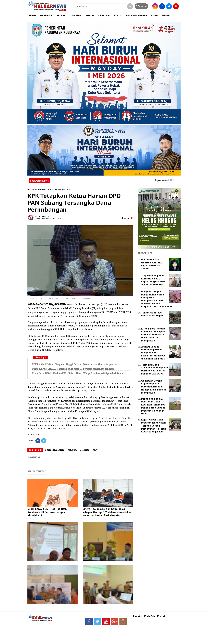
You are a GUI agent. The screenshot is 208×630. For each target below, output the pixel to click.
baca (125, 218)
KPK (68, 189)
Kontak (161, 616)
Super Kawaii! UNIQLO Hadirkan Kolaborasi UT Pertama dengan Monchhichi (73, 369)
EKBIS (117, 15)
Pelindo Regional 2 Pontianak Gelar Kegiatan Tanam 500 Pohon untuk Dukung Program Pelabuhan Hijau (153, 406)
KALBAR (61, 15)
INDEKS (166, 15)
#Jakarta (84, 449)
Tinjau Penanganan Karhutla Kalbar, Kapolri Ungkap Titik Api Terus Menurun (153, 280)
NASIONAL (46, 15)
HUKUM (90, 15)
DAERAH (76, 15)
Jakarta (62, 189)
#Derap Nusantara (54, 449)
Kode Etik (149, 616)
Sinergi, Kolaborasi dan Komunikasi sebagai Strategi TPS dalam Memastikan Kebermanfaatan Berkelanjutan (107, 512)
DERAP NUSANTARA (136, 15)
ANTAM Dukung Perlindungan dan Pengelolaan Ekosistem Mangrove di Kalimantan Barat (153, 352)
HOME (32, 15)
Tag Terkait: (35, 449)
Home (30, 189)
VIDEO (154, 15)
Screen (141, 6)
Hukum (54, 189)
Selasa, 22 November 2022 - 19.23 (48, 219)
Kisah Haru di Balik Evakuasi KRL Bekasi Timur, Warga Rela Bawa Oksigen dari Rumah (78, 373)
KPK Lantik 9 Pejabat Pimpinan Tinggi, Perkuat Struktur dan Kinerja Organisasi (74, 364)
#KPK (95, 449)
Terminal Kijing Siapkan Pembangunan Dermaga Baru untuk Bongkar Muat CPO (154, 369)
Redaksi (137, 616)
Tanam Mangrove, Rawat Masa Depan (152, 314)
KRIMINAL (104, 15)
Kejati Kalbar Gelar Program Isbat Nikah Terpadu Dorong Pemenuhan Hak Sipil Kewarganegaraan (153, 425)
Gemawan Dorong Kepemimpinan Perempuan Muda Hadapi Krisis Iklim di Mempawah (153, 386)
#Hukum (72, 449)
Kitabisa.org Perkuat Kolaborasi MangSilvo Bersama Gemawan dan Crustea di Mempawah (153, 334)
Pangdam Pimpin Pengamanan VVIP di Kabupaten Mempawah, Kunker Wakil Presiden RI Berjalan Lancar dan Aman (156, 299)
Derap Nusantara (42, 189)
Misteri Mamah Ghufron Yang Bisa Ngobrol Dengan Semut (151, 264)
